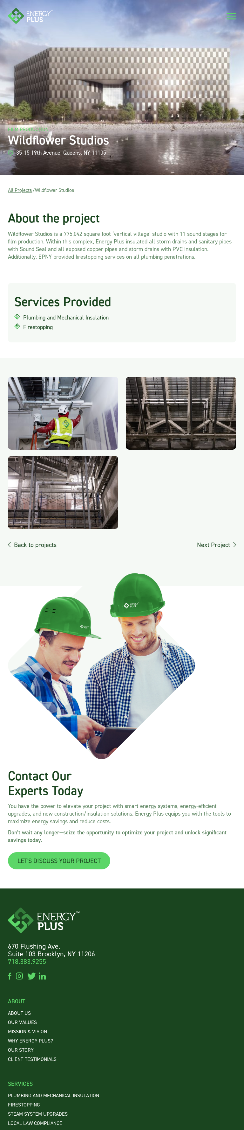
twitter (30, 975)
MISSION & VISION (27, 1031)
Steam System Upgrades (38, 1114)
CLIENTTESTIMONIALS (32, 1059)
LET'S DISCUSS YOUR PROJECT (59, 861)
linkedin (42, 975)
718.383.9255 (27, 961)
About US (19, 1013)
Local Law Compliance (35, 1123)
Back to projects (35, 545)
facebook (9, 975)
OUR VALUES (22, 1022)
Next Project (213, 545)
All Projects (20, 190)
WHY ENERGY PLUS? (30, 1040)
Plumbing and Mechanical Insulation (53, 1095)
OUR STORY (21, 1050)
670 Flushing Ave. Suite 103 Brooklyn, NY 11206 (51, 950)
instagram (19, 975)
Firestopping (24, 1104)
